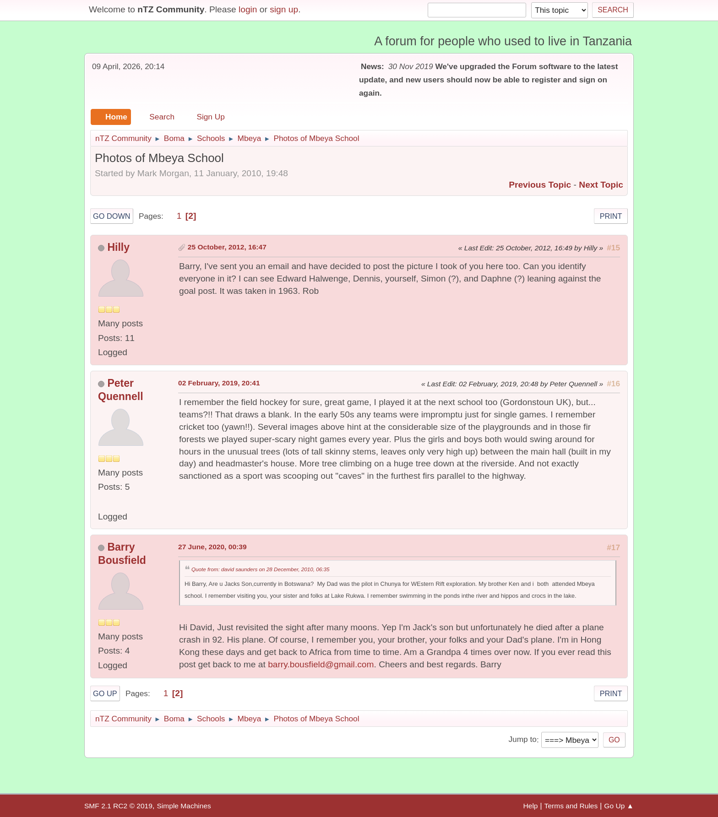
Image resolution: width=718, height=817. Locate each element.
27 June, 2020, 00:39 (212, 547)
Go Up (105, 693)
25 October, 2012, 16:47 (227, 247)
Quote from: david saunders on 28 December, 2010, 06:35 (260, 569)
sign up (284, 9)
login (248, 9)
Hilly (118, 247)
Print (611, 216)
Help (530, 806)
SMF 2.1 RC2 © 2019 (118, 806)
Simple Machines (184, 806)
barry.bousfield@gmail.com (321, 664)
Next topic (601, 184)
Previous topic (540, 184)
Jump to (522, 739)
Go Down (112, 216)
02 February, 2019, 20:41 (219, 383)
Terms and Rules (571, 806)
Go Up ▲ (619, 806)
